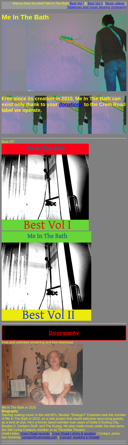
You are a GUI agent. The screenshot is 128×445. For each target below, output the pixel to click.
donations (71, 104)
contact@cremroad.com (39, 437)
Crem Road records (35, 433)
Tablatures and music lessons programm (96, 7)
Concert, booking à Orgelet (79, 437)
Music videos (114, 3)
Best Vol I (77, 3)
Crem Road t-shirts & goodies (74, 433)
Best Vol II (95, 3)
